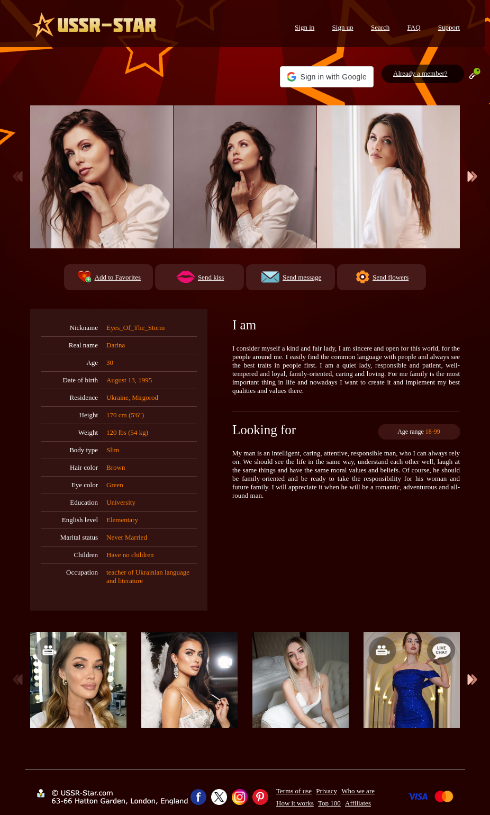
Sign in (304, 27)
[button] (327, 76)
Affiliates (358, 803)
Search (380, 27)
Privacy (326, 791)
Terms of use (294, 791)
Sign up (342, 27)
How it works (295, 803)
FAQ (414, 27)
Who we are (358, 791)
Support (449, 27)
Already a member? (420, 73)
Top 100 (329, 803)
